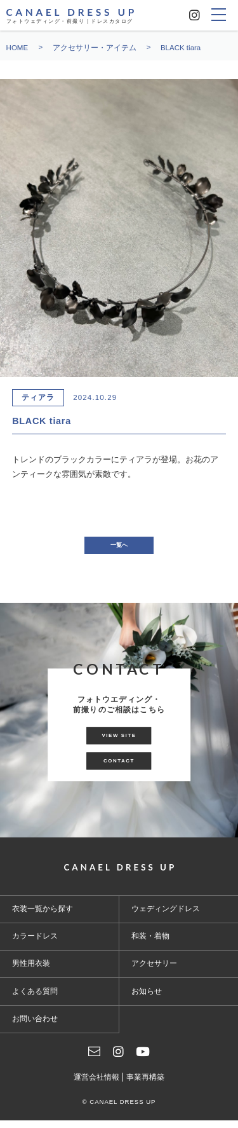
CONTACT (119, 772)
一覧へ (119, 549)
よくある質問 (35, 998)
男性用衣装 (31, 971)
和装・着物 (150, 943)
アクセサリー (154, 971)
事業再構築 (145, 1085)
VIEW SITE (119, 735)
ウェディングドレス (165, 915)
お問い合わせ (35, 1025)
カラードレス (35, 943)
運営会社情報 (96, 1085)
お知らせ (146, 998)
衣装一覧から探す (42, 915)
